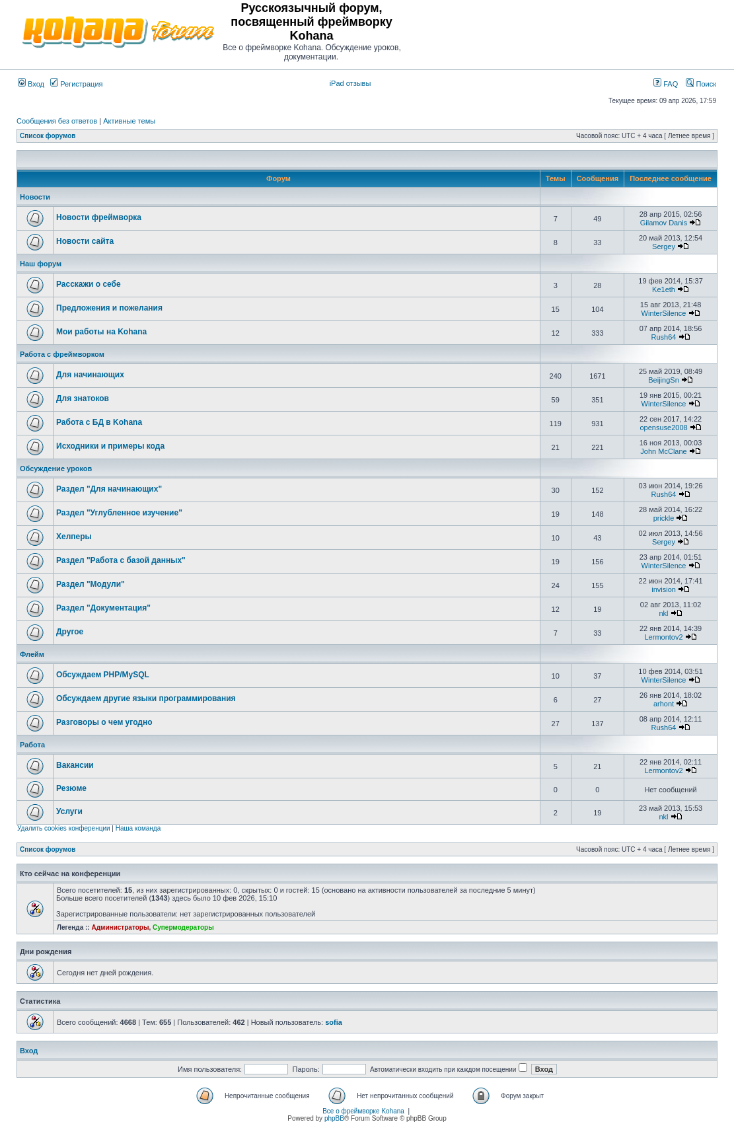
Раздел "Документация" (103, 608)
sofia (333, 1022)
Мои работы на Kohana (101, 331)
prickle (664, 518)
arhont (663, 704)
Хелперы (74, 536)
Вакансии (75, 765)
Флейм (32, 654)
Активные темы (129, 121)
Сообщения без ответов (57, 121)
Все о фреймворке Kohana (363, 1111)
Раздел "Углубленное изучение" (119, 512)
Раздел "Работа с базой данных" (121, 560)
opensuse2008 (663, 427)
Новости (35, 197)
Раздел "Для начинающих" (109, 489)
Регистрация (76, 84)
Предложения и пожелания (109, 308)
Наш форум (40, 264)
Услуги (69, 811)
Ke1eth (663, 289)
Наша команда (138, 828)
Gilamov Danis (664, 223)
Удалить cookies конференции (63, 828)
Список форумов (48, 135)
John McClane (663, 451)
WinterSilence (664, 313)
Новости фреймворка (98, 217)
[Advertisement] (561, 32)
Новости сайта (85, 241)
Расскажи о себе (88, 284)
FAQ (665, 84)
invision (663, 589)
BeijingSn (663, 380)
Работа (32, 745)
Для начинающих (90, 374)
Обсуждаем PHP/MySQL (102, 674)
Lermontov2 (663, 637)
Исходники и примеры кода (110, 446)
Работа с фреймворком (62, 354)
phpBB (334, 1118)
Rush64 (664, 337)
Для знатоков (82, 398)
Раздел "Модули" (90, 584)
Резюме (71, 788)
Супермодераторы (183, 927)
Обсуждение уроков (56, 468)
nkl (664, 613)
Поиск (701, 84)
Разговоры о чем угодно (104, 722)
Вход (31, 84)
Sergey (663, 246)
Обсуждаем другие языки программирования (146, 698)
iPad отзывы (350, 83)
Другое (69, 631)
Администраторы (120, 927)
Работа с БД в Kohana (99, 422)
